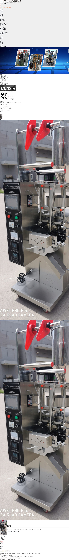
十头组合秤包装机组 (4, 83)
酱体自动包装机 (3, 84)
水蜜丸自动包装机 (3, 81)
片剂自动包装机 (3, 79)
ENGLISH (4, 3)
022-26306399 (6, 104)
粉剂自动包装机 (3, 76)
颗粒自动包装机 (3, 75)
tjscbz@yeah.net (7, 109)
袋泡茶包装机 (2, 78)
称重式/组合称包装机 (4, 77)
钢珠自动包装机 (3, 80)
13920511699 (2, 542)
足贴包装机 (2, 74)
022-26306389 (5, 106)
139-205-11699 (6, 108)
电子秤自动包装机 (3, 81)
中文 (1, 3)
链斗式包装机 (2, 82)
